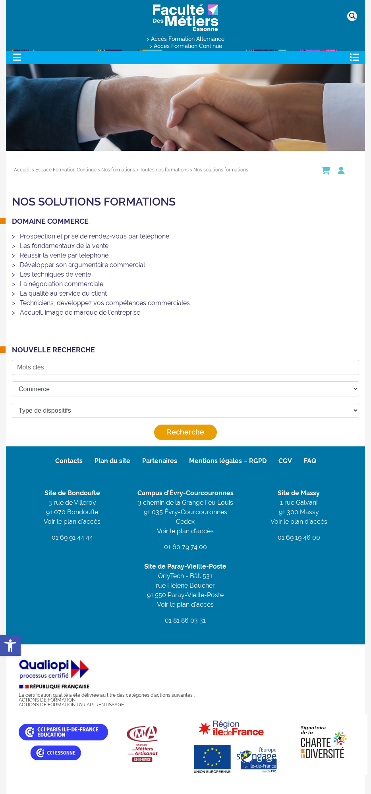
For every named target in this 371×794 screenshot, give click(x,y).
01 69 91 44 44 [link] (72, 537)
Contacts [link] (69, 461)
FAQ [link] (310, 461)
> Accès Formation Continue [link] (185, 46)
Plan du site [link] (112, 461)
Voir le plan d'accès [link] (72, 521)
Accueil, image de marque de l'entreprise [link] (80, 312)
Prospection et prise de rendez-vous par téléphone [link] (94, 236)
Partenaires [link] (159, 461)
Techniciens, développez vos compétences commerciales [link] (105, 303)
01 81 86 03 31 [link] (185, 620)
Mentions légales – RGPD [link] (228, 461)
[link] (10, 645)
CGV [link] (285, 461)
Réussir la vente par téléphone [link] (64, 255)
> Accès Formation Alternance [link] (185, 39)
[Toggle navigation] (16, 57)
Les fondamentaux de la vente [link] (64, 246)
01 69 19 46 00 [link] (299, 537)
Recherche (185, 432)
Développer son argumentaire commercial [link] (82, 265)
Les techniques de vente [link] (55, 274)
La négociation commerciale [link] (61, 284)
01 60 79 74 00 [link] (185, 547)
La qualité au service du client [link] (63, 293)
